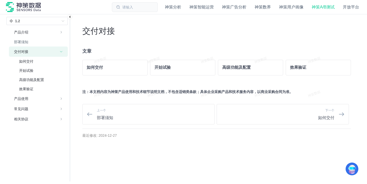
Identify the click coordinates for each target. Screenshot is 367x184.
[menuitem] (38, 32)
